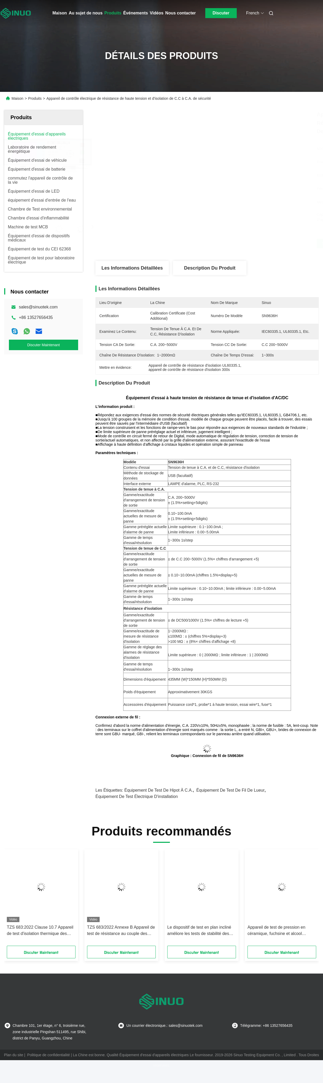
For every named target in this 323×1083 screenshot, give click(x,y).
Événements (135, 13)
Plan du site (13, 1055)
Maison (59, 13)
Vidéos (156, 13)
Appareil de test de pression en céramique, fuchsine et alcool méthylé (276, 931)
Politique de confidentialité (48, 1055)
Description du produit (209, 268)
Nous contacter (180, 13)
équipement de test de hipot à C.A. (158, 790)
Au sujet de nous (86, 13)
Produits (112, 13)
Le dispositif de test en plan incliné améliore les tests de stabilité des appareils (199, 931)
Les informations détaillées (132, 268)
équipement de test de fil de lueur (230, 790)
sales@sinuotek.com (38, 307)
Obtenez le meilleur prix (235, 243)
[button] (23, 899)
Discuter (221, 13)
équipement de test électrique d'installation (136, 796)
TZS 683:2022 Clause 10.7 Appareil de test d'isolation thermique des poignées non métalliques (40, 931)
